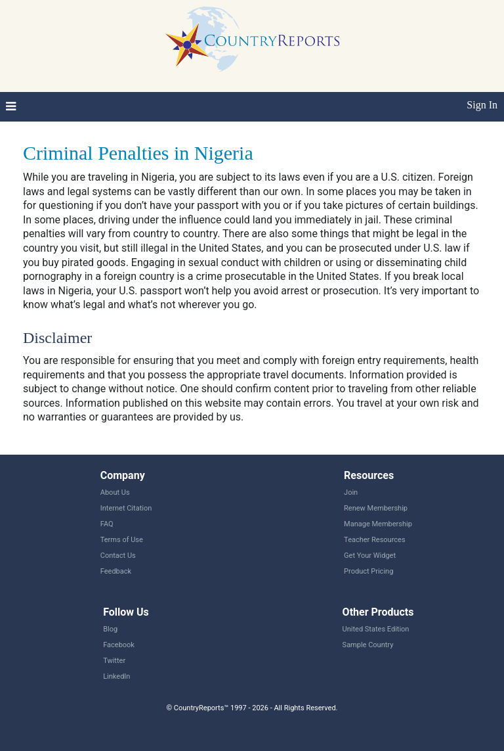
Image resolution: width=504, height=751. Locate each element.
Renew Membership (376, 508)
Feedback (115, 571)
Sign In (482, 104)
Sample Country (368, 645)
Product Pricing (368, 571)
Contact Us (118, 555)
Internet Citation (126, 508)
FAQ (107, 524)
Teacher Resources (374, 539)
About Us (115, 492)
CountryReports (252, 39)
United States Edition (376, 629)
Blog (110, 629)
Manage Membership (378, 524)
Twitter (114, 660)
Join (351, 492)
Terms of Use (121, 539)
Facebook (119, 645)
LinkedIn (116, 676)
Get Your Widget (370, 555)
